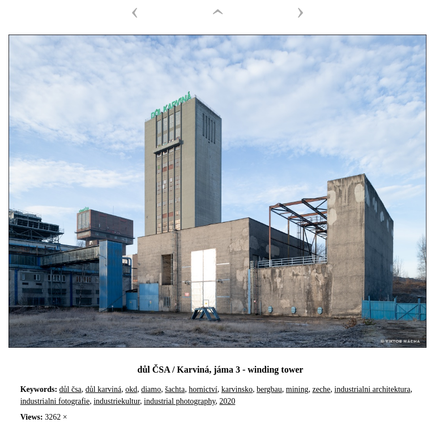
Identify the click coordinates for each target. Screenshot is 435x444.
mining (297, 389)
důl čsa (70, 389)
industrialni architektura (372, 389)
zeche (321, 389)
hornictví (203, 389)
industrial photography (179, 401)
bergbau (269, 389)
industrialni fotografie (54, 401)
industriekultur (116, 401)
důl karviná (103, 389)
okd (131, 389)
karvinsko (237, 389)
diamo (151, 389)
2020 (227, 401)
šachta (175, 389)
